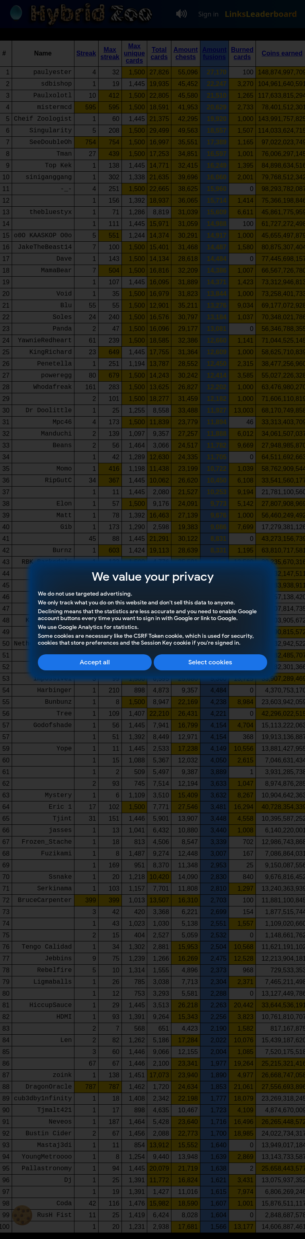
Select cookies (210, 662)
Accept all (95, 662)
